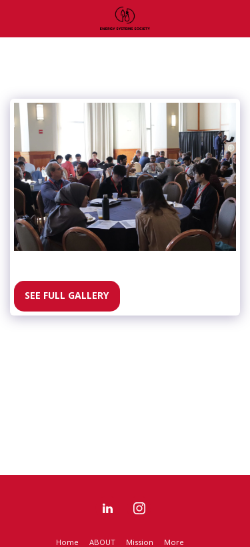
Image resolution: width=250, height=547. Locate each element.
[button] (14, 17)
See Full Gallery (67, 295)
